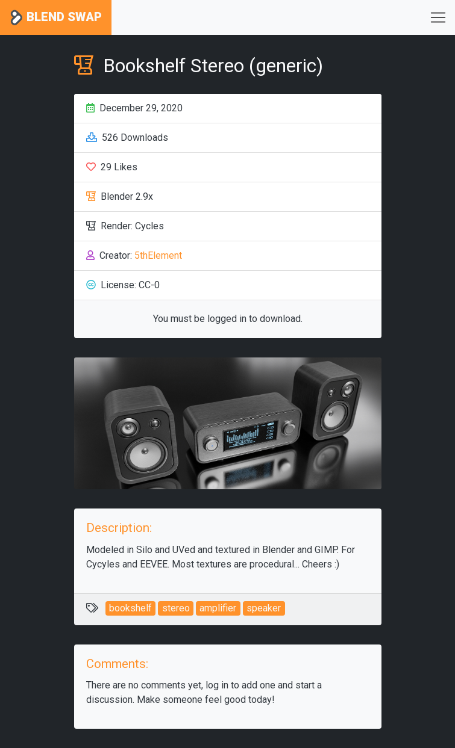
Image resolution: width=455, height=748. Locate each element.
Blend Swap (56, 17)
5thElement (158, 255)
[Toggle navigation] (438, 17)
